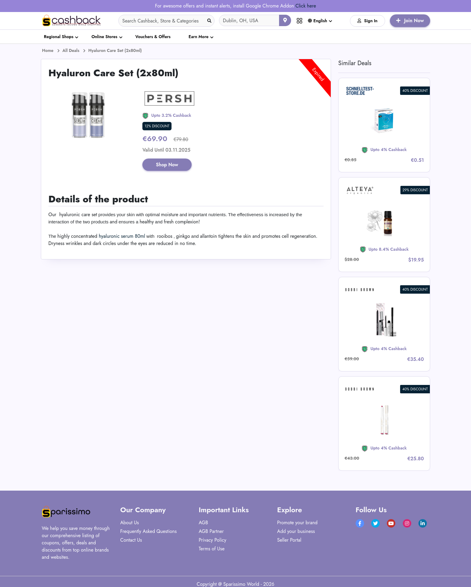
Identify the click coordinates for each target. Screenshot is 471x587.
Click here (305, 5)
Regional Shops (58, 37)
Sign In (367, 21)
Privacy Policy (212, 540)
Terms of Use (211, 548)
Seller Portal (289, 540)
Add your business (296, 531)
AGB (203, 522)
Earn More (198, 37)
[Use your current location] (285, 20)
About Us (129, 522)
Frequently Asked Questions (148, 531)
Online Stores (104, 37)
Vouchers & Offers (153, 37)
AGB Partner (211, 531)
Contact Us (131, 540)
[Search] (166, 21)
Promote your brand (297, 522)
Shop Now (167, 164)
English (317, 21)
